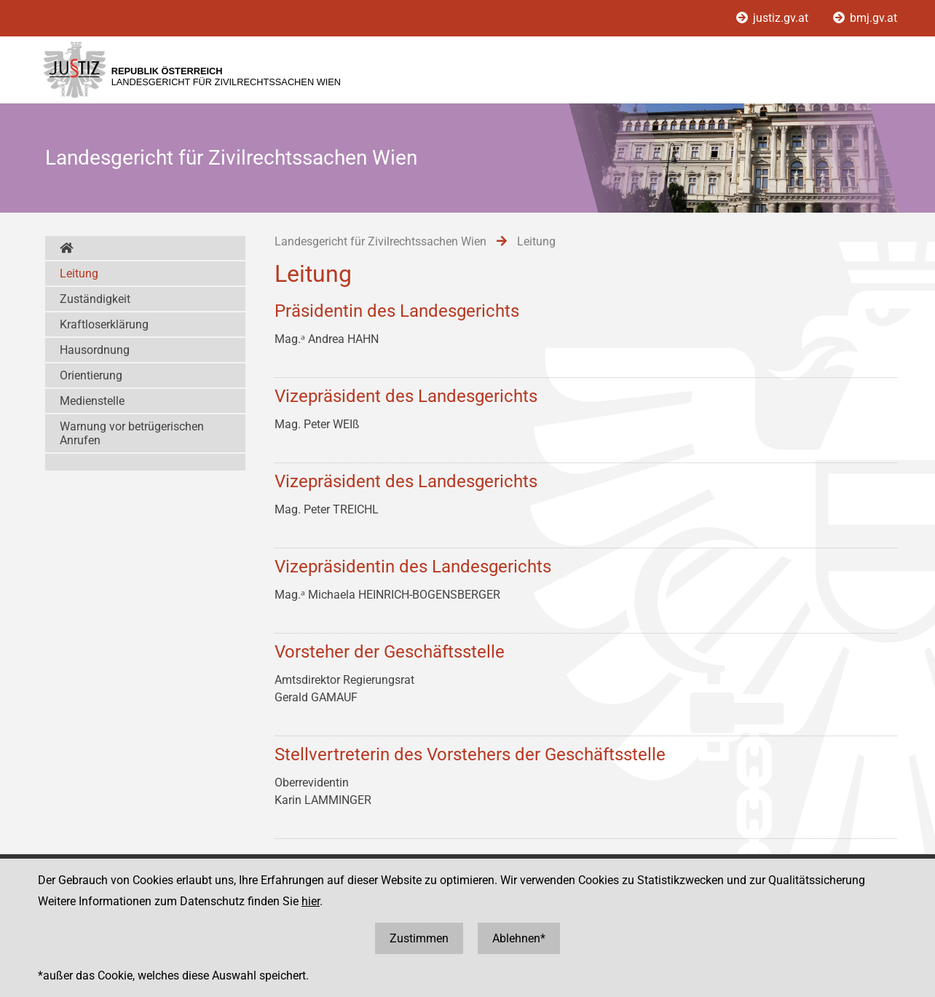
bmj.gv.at (865, 18)
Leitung (79, 273)
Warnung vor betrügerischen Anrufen (132, 433)
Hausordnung (95, 350)
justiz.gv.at (773, 18)
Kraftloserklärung (104, 324)
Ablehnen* (518, 938)
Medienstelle (92, 401)
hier (310, 901)
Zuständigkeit (95, 299)
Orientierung (91, 375)
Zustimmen (419, 938)
